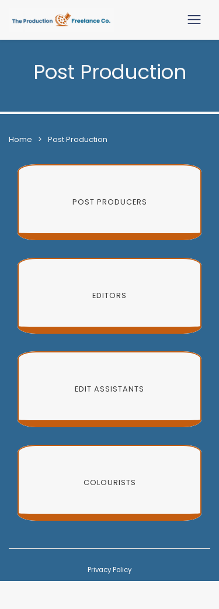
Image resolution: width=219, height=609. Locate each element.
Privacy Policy (109, 570)
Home (20, 139)
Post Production (77, 139)
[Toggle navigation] (194, 19)
